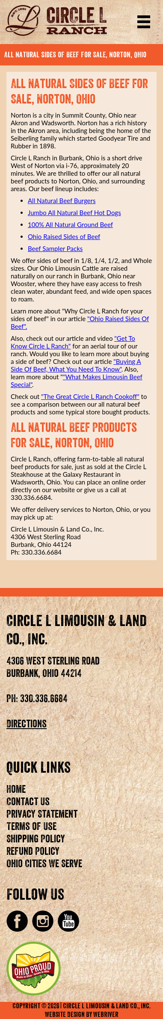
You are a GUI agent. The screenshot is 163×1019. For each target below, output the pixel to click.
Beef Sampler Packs (55, 248)
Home (16, 789)
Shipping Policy (35, 839)
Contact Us (28, 802)
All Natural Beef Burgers (61, 200)
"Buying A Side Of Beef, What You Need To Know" (76, 365)
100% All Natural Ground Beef (70, 224)
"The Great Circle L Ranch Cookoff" (90, 396)
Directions (26, 724)
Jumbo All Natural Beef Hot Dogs (74, 212)
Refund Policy (32, 851)
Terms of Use (31, 826)
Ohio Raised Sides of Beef (64, 236)
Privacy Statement (41, 814)
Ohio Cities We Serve (44, 864)
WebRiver (106, 1014)
